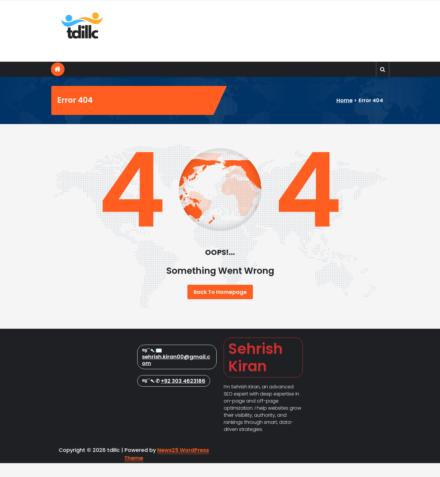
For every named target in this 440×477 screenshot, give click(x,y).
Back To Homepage (220, 292)
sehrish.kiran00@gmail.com (176, 417)
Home (344, 100)
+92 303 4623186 (183, 438)
